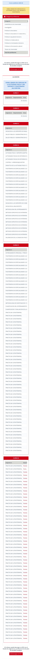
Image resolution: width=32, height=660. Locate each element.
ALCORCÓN (16, 77)
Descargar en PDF (16, 69)
